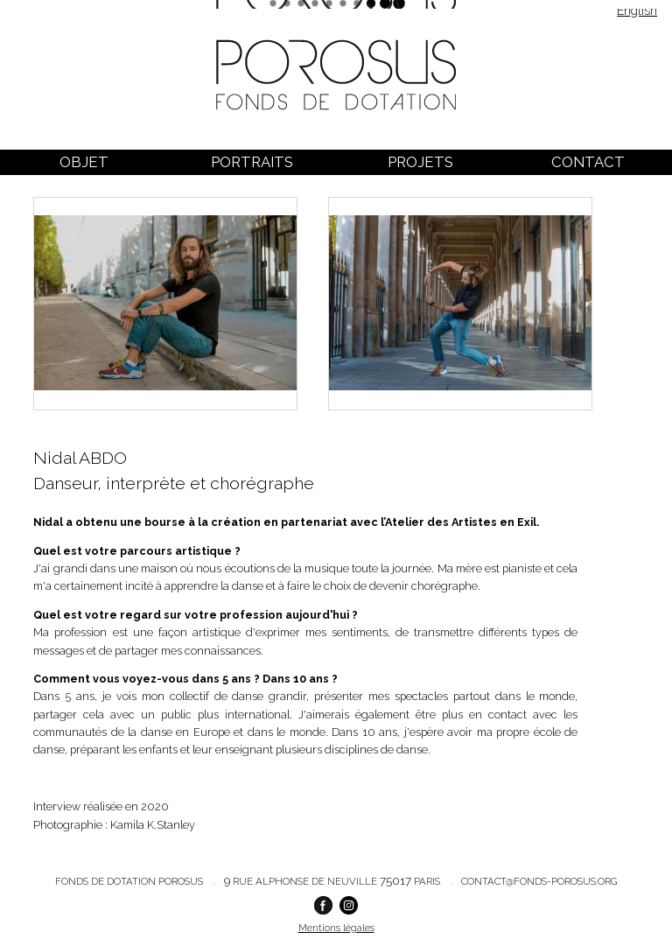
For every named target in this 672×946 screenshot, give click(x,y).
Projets (420, 162)
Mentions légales (336, 927)
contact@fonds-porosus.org (539, 881)
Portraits (252, 162)
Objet (84, 162)
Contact (588, 162)
